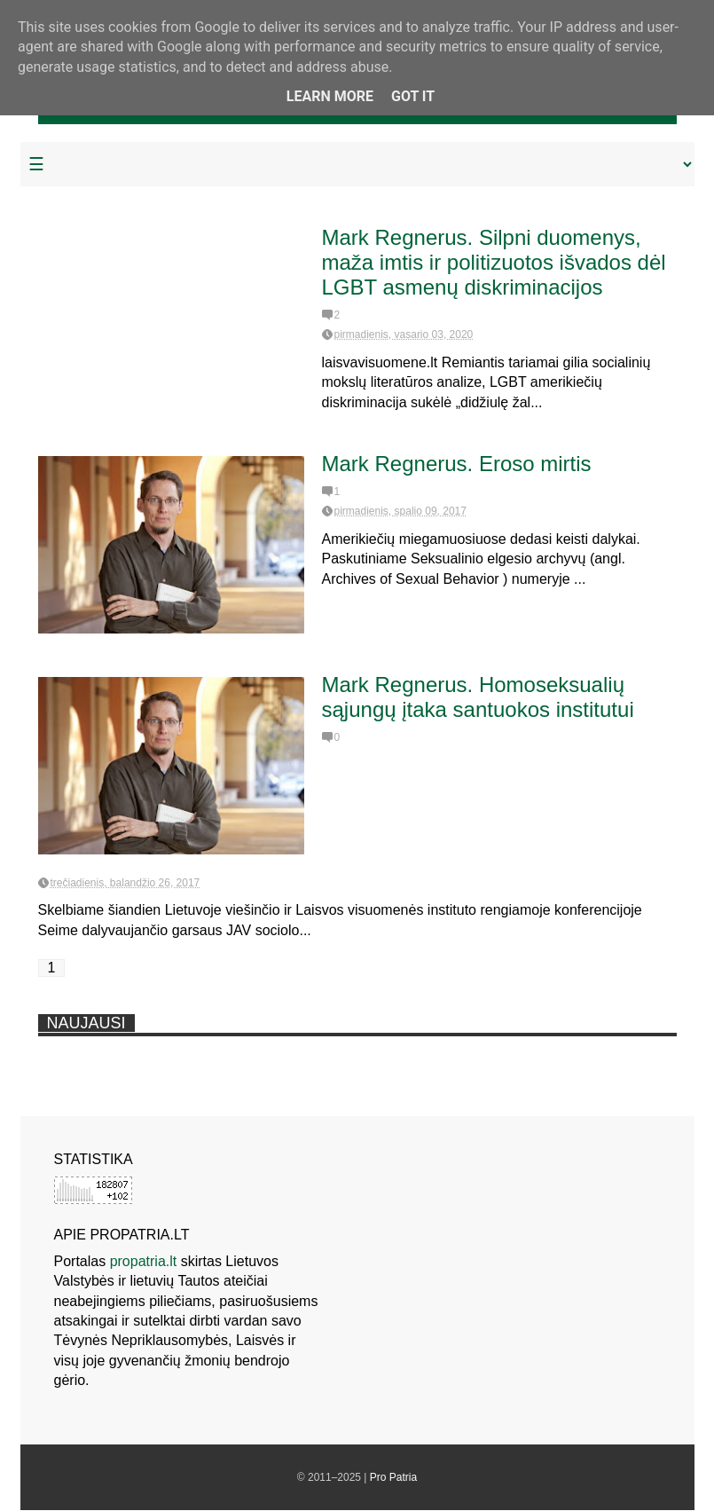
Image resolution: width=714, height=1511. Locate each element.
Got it (413, 96)
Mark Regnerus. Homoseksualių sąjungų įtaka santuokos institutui (478, 697)
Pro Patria (393, 1477)
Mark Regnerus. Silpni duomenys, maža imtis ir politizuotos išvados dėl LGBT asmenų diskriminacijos (494, 262)
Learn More (329, 96)
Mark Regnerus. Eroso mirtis (457, 464)
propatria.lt (143, 1261)
